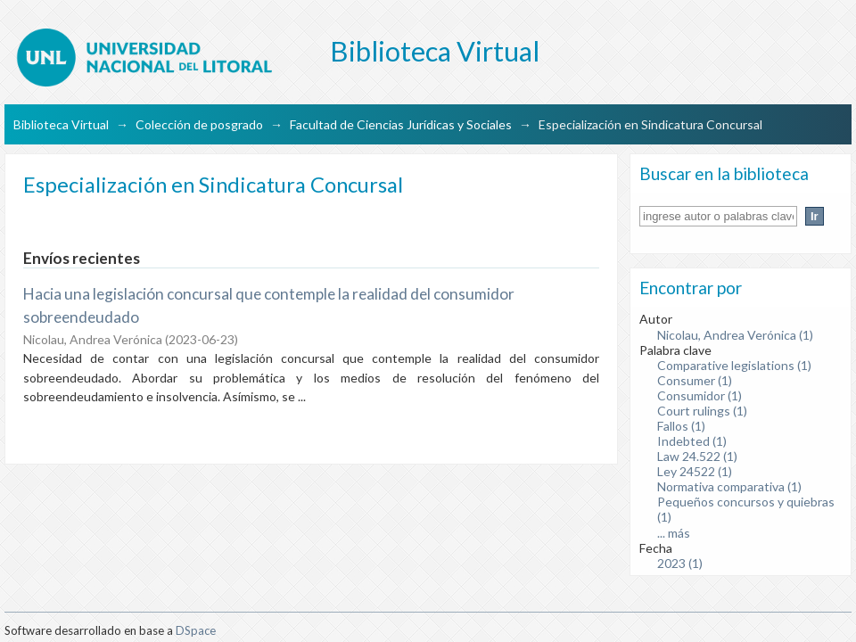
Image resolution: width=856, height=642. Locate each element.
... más (673, 532)
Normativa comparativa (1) (729, 486)
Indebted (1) (692, 441)
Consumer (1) (694, 380)
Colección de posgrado (199, 124)
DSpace (196, 630)
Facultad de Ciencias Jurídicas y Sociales (401, 124)
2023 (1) (680, 563)
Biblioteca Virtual (61, 124)
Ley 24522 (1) (694, 471)
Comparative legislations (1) (734, 365)
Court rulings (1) (702, 410)
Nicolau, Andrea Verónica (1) (735, 334)
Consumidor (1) (699, 395)
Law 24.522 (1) (697, 456)
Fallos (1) (681, 425)
